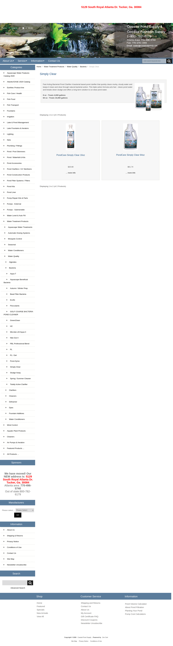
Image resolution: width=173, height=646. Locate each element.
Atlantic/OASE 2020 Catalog (17, 82)
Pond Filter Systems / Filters (17, 181)
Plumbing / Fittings (13, 146)
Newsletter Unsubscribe (15, 565)
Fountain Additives (14, 413)
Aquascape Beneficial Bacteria (16, 281)
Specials (40, 610)
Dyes (8, 408)
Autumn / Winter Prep (16, 288)
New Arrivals (42, 613)
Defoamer (10, 402)
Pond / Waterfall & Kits (14, 157)
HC (8, 326)
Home (4, 28)
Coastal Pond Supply (84, 637)
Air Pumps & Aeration (14, 442)
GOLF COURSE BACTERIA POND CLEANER (18, 313)
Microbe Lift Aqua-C (15, 332)
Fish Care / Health (13, 93)
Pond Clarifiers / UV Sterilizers (18, 169)
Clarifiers (10, 390)
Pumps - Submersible (14, 210)
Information (37, 61)
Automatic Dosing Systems (17, 233)
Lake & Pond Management (16, 122)
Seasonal (10, 245)
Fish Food (9, 99)
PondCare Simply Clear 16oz (70, 155)
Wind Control (11, 425)
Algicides (10, 262)
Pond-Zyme (12, 361)
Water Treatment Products (54, 67)
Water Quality (72, 67)
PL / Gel (10, 355)
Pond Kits (9, 186)
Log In (14, 28)
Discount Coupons (89, 620)
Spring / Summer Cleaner (17, 379)
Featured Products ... (14, 448)
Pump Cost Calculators (135, 614)
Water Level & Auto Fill (15, 216)
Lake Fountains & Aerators (16, 128)
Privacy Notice (11, 541)
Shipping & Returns (13, 536)
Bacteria (83, 67)
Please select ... (8, 510)
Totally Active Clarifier (16, 384)
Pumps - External (12, 204)
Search (16, 573)
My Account (86, 613)
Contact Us (54, 61)
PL (8, 349)
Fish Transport (11, 105)
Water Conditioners (14, 250)
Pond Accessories (13, 163)
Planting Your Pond (133, 610)
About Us (8, 61)
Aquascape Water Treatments (18, 227)
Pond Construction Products (17, 175)
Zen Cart (105, 637)
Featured (41, 606)
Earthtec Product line (14, 88)
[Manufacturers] (25, 510)
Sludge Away (12, 373)
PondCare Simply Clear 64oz (130, 155)
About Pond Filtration (134, 607)
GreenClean (12, 320)
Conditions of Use (12, 547)
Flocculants (11, 306)
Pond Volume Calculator (136, 604)
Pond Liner (10, 192)
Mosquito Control (13, 239)
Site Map (9, 559)
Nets (7, 140)
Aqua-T (10, 274)
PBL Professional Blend (16, 344)
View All (40, 616)
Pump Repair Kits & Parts (16, 198)
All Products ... (11, 454)
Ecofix (9, 300)
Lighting (9, 134)
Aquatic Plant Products (15, 431)
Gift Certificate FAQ (89, 616)
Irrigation (9, 117)
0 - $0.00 (27, 28)
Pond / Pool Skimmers (14, 152)
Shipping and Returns (90, 603)
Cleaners (10, 396)
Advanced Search (18, 588)
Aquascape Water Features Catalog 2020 (16, 74)
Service (22, 61)
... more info (71, 173)
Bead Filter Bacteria (15, 294)
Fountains (9, 111)
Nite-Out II (11, 338)
